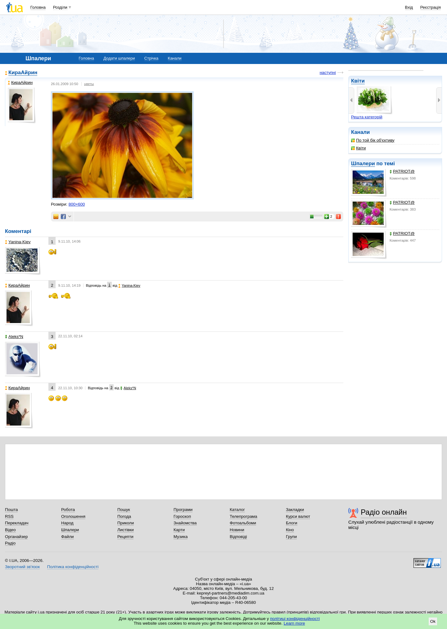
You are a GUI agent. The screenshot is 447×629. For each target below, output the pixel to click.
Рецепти (125, 536)
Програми (183, 509)
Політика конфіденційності (72, 566)
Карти (179, 529)
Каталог (237, 509)
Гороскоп (182, 516)
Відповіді (238, 536)
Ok (433, 621)
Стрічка (151, 58)
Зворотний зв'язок (22, 566)
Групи (291, 536)
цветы (89, 84)
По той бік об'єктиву (373, 140)
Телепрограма (243, 516)
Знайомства (185, 523)
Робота (68, 509)
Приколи (125, 523)
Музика (180, 536)
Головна (38, 7)
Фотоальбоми (243, 523)
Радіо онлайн (384, 512)
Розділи (60, 7)
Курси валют (298, 516)
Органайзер (16, 536)
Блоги (291, 523)
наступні (328, 72)
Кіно (290, 529)
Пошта (11, 509)
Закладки (295, 509)
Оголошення (73, 516)
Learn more (294, 623)
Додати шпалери (119, 58)
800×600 (77, 204)
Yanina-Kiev (17, 241)
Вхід (409, 7)
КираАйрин (22, 72)
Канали (175, 58)
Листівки (125, 529)
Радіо (10, 543)
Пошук (123, 509)
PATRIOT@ (402, 171)
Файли (67, 536)
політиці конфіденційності (295, 618)
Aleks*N (14, 336)
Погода (124, 516)
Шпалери (363, 163)
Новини (237, 529)
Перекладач (16, 523)
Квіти (358, 81)
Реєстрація (430, 7)
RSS (9, 516)
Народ (67, 523)
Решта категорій (366, 117)
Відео (10, 529)
